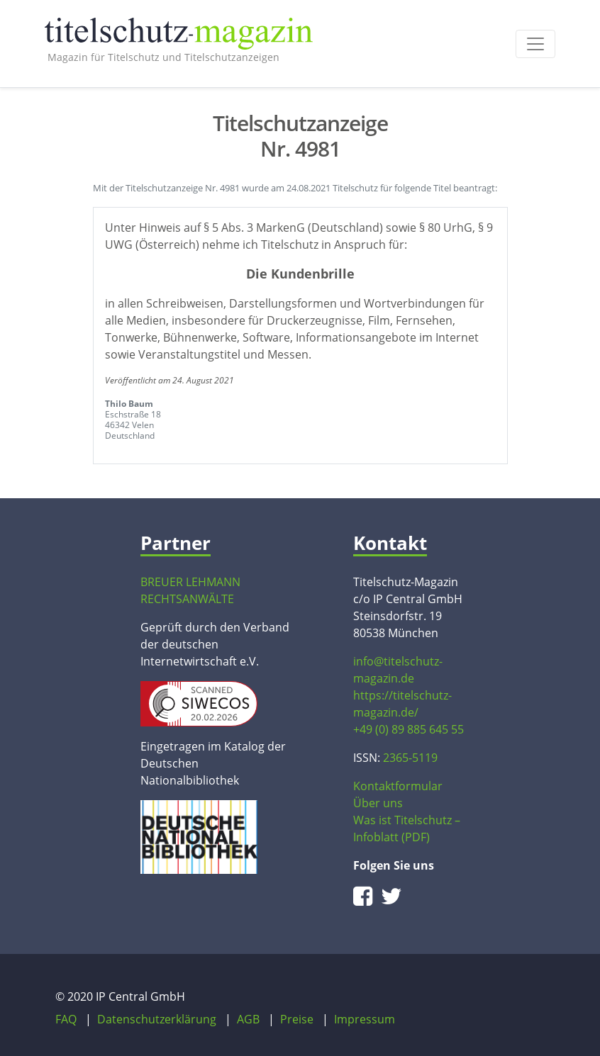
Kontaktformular (398, 786)
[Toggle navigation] (535, 44)
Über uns (378, 803)
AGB (248, 1019)
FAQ (66, 1019)
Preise (296, 1019)
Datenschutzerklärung (156, 1019)
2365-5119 (410, 757)
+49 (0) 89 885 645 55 (408, 729)
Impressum (364, 1019)
